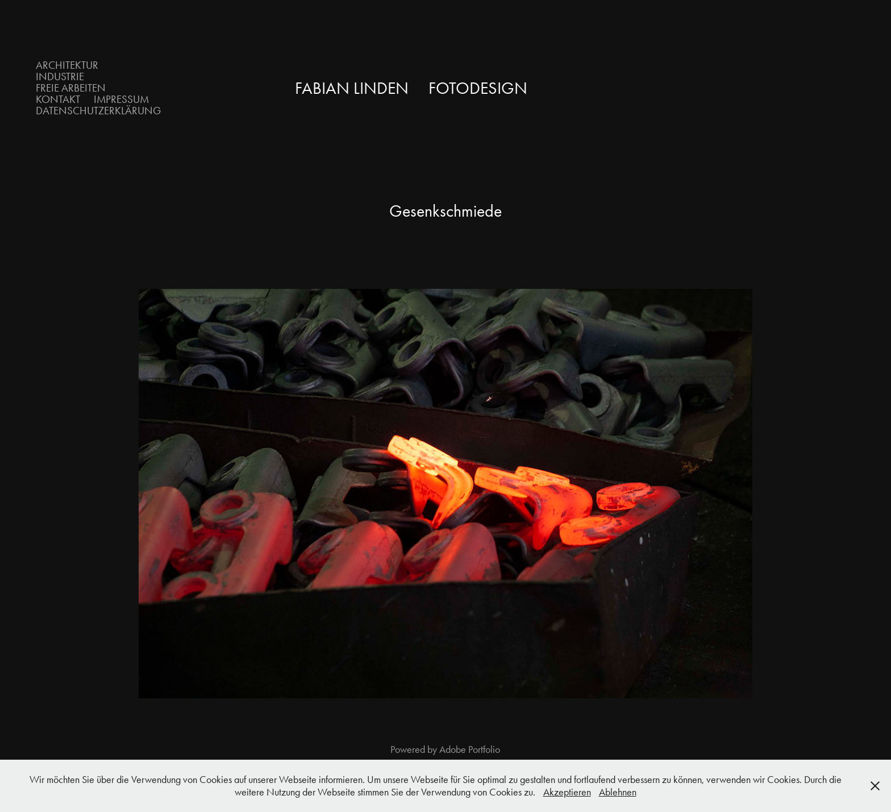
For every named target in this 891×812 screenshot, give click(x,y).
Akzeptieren (567, 792)
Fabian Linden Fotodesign (411, 88)
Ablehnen (617, 792)
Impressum (121, 99)
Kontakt (58, 99)
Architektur (67, 65)
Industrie (60, 76)
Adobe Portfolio (469, 749)
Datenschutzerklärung (98, 110)
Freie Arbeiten (71, 87)
